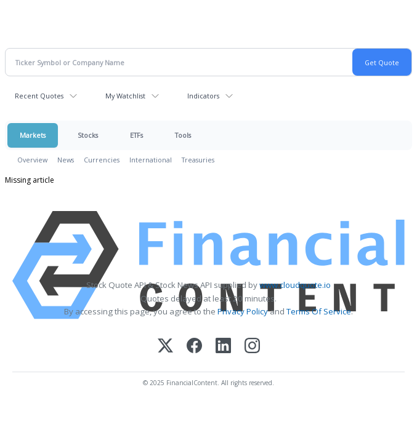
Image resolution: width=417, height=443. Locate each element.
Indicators (203, 95)
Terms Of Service (318, 311)
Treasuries (198, 159)
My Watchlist (125, 95)
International (150, 159)
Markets (33, 135)
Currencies (101, 159)
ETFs (136, 135)
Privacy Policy (242, 311)
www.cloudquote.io (295, 284)
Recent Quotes (39, 95)
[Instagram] (252, 347)
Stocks (88, 135)
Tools (183, 135)
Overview (32, 159)
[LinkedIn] (223, 347)
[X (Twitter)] (165, 347)
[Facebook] (194, 347)
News (65, 159)
